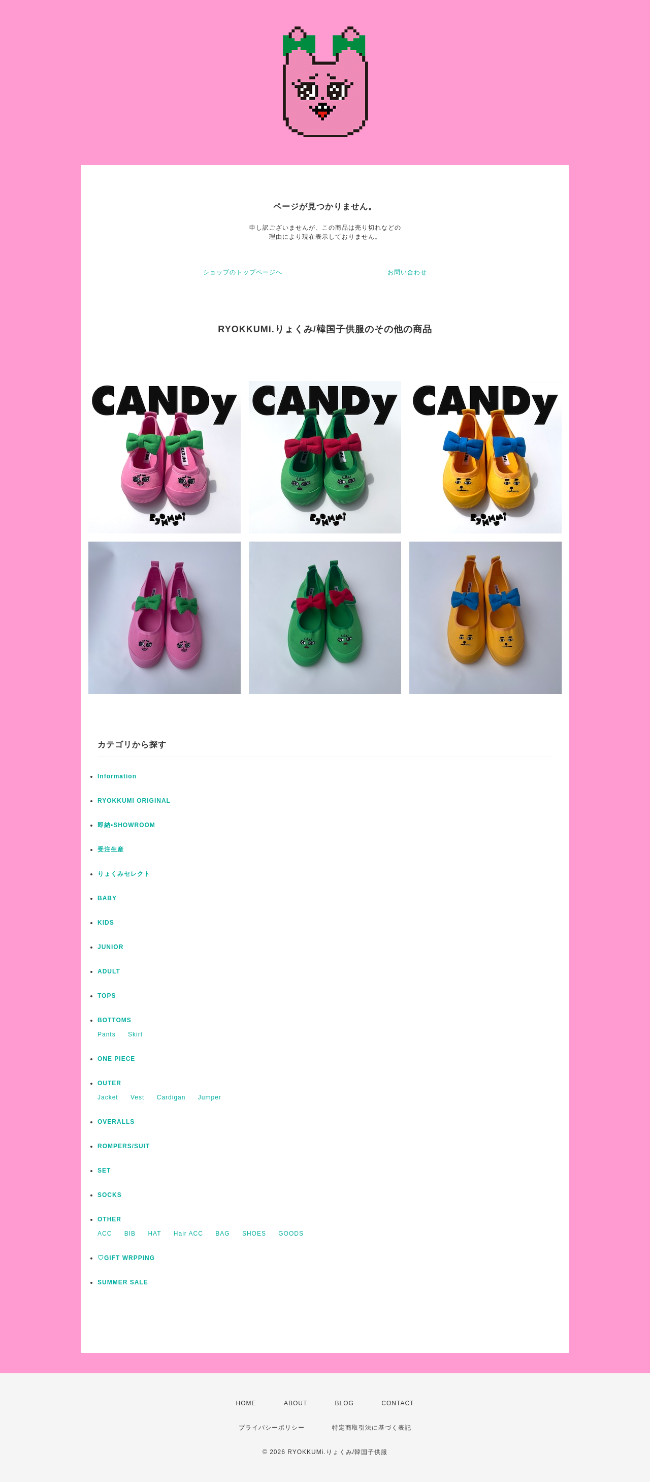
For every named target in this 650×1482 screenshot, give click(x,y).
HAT (154, 1233)
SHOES (254, 1233)
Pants (107, 1034)
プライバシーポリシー (272, 1427)
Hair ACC (188, 1233)
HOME (246, 1403)
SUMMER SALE (123, 1282)
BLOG (344, 1403)
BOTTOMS (115, 1020)
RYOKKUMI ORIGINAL (134, 800)
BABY (107, 898)
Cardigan (171, 1097)
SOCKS (110, 1195)
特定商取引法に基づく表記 (371, 1427)
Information (117, 776)
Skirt (135, 1034)
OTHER (109, 1219)
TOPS (107, 995)
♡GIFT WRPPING (126, 1258)
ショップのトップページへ (242, 272)
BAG (222, 1233)
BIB (130, 1233)
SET (104, 1170)
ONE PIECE (116, 1058)
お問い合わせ (407, 272)
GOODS (291, 1233)
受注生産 (111, 849)
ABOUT (295, 1403)
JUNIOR (110, 947)
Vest (137, 1097)
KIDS (106, 922)
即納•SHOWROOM (126, 825)
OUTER (109, 1083)
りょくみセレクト (124, 873)
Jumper (209, 1097)
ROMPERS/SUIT (124, 1146)
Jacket (108, 1097)
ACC (105, 1233)
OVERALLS (116, 1121)
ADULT (109, 971)
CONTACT (397, 1403)
